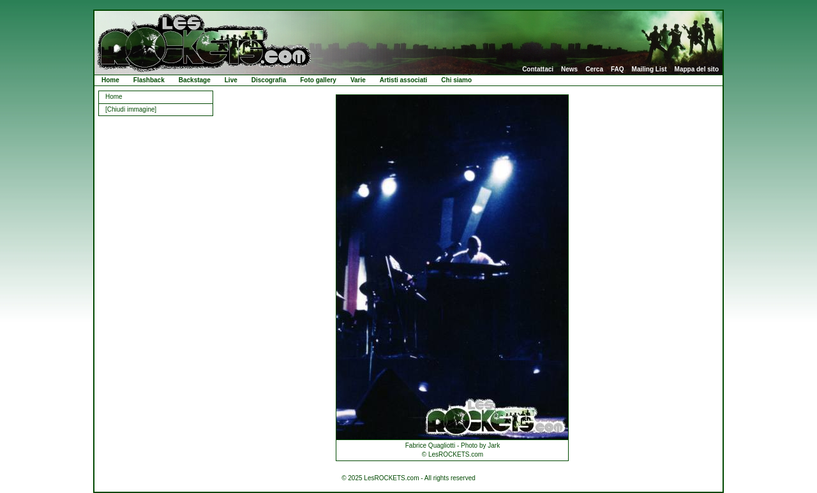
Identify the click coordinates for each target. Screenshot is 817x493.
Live (231, 80)
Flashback (149, 80)
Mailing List (649, 69)
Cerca (594, 69)
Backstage (195, 80)
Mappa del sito (697, 69)
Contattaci (537, 69)
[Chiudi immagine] (130, 109)
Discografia (268, 80)
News (569, 69)
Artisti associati (403, 80)
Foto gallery (318, 80)
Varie (358, 80)
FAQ (617, 69)
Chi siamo (456, 80)
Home (110, 80)
